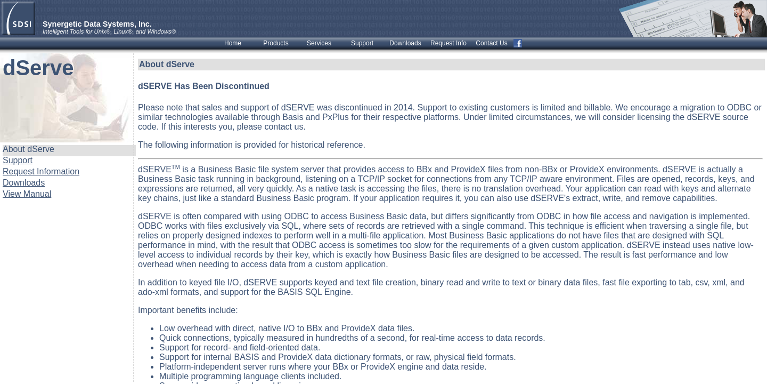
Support (17, 160)
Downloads (24, 182)
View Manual (27, 193)
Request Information (41, 171)
